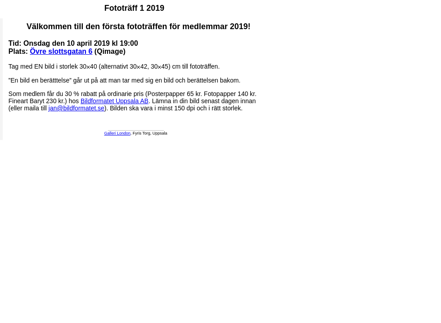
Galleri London (117, 133)
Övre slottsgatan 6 (61, 51)
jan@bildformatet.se (76, 108)
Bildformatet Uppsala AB (115, 101)
